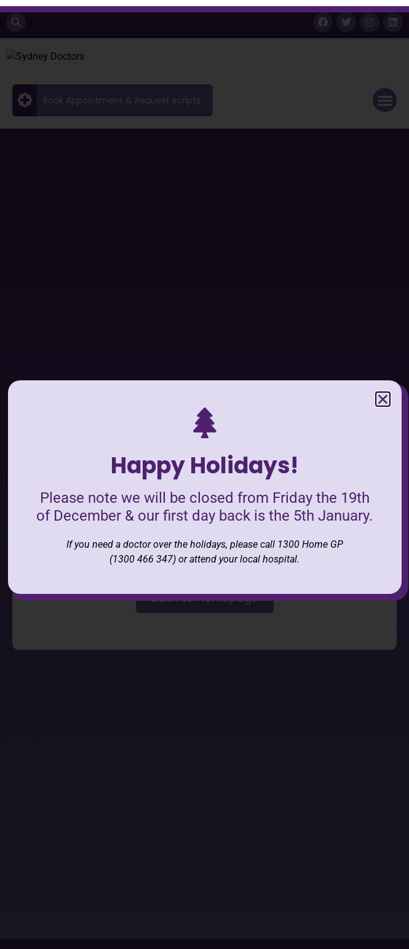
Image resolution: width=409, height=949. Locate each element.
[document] (204, 474)
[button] (382, 386)
